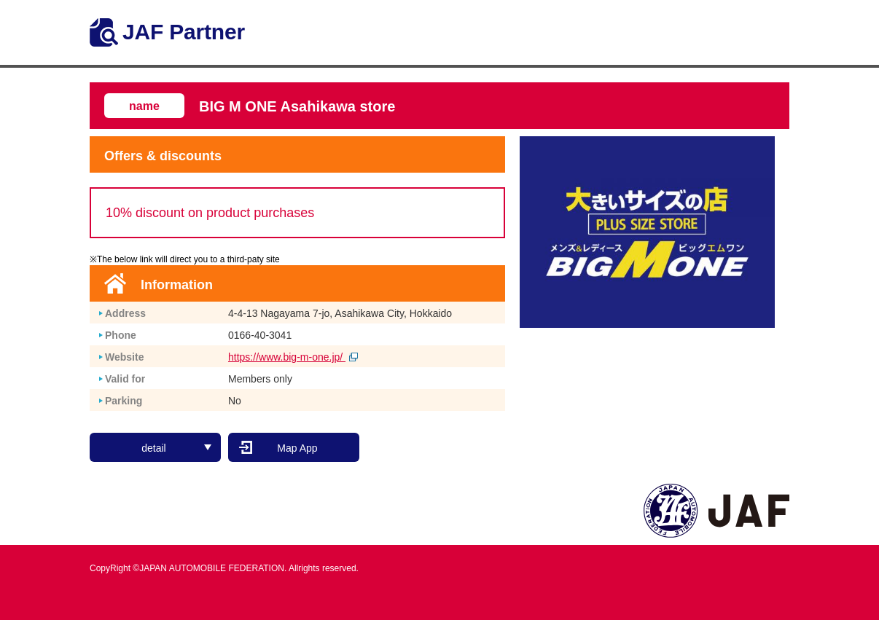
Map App (297, 448)
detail (176, 448)
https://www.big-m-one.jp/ (293, 357)
